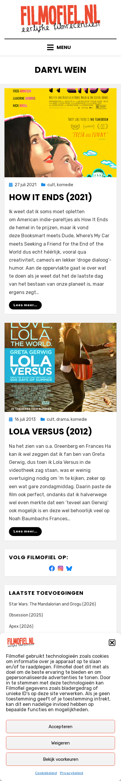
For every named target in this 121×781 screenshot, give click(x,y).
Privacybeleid (71, 773)
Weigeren (60, 743)
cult (51, 184)
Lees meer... (25, 305)
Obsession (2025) (26, 615)
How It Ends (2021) (50, 197)
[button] (112, 643)
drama (62, 419)
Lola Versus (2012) (50, 431)
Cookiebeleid (46, 773)
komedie (65, 184)
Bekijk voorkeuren (60, 759)
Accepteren (60, 726)
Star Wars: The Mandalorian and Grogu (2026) (52, 604)
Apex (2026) (21, 626)
